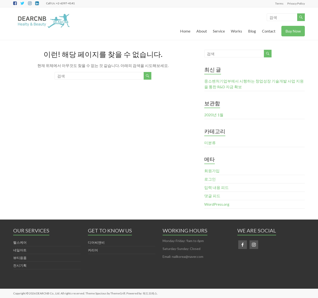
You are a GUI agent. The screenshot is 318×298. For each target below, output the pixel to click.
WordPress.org (216, 204)
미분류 (210, 142)
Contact (268, 31)
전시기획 (20, 265)
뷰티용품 (20, 258)
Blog (252, 31)
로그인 (210, 179)
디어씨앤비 (96, 242)
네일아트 (20, 250)
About (201, 31)
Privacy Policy (296, 3)
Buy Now (293, 31)
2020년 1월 (213, 114)
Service (219, 31)
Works (236, 31)
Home (185, 31)
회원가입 (212, 170)
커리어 (93, 250)
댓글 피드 (212, 195)
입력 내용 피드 (216, 187)
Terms (279, 3)
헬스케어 (20, 242)
